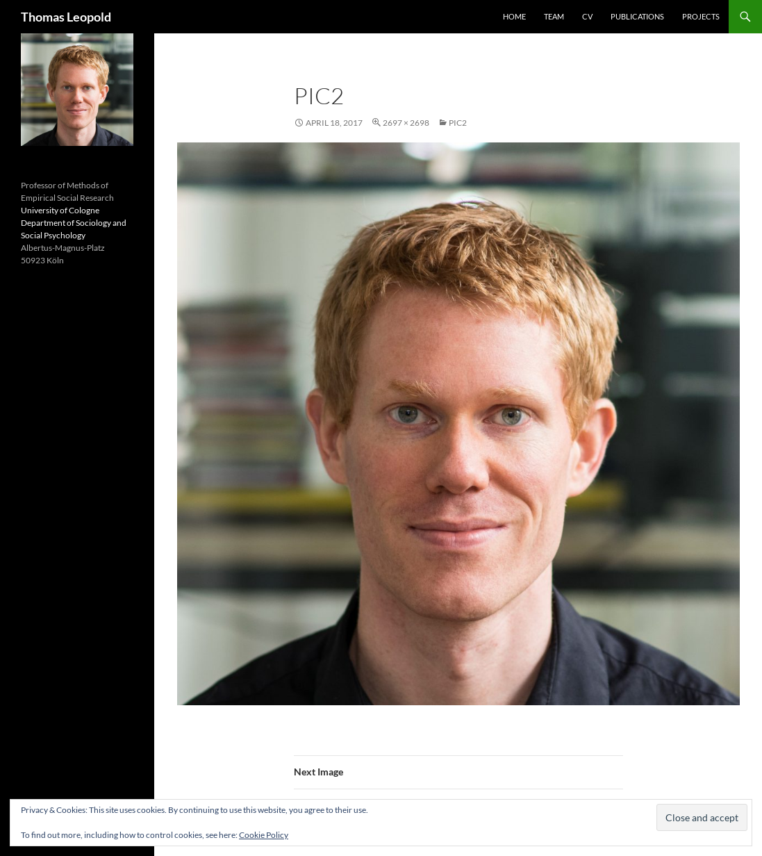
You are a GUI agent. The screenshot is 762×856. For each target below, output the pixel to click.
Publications (637, 16)
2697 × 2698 (406, 122)
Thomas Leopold (66, 16)
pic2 (458, 122)
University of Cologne (60, 210)
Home (514, 16)
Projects (701, 16)
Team (554, 16)
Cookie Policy (263, 835)
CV (587, 16)
